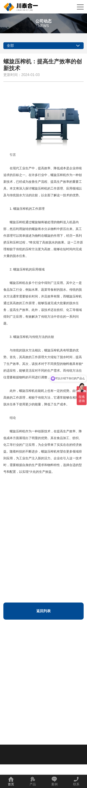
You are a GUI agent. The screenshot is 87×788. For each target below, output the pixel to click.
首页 (11, 781)
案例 (54, 781)
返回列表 (43, 611)
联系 (76, 781)
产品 (33, 781)
